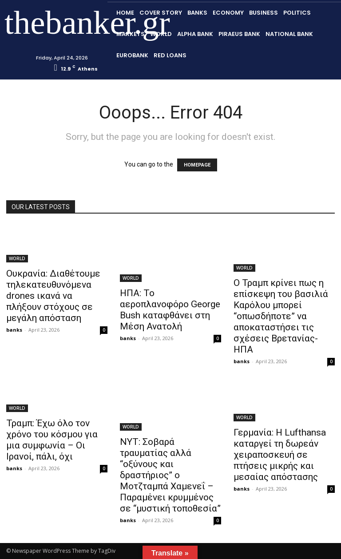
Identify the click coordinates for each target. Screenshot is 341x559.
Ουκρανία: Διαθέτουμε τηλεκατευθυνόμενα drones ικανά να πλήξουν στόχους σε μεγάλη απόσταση (53, 295)
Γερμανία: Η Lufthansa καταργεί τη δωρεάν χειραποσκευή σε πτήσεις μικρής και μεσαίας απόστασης (280, 454)
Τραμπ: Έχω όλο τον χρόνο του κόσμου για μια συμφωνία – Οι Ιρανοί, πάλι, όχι (52, 440)
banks (14, 329)
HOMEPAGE (197, 165)
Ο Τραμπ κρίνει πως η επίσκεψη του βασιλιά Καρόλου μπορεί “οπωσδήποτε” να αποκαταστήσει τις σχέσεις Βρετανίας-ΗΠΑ (281, 316)
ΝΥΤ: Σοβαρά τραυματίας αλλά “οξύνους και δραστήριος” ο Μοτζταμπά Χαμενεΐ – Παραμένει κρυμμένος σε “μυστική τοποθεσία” (170, 475)
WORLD (17, 258)
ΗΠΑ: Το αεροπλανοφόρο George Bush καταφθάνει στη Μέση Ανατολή (170, 310)
